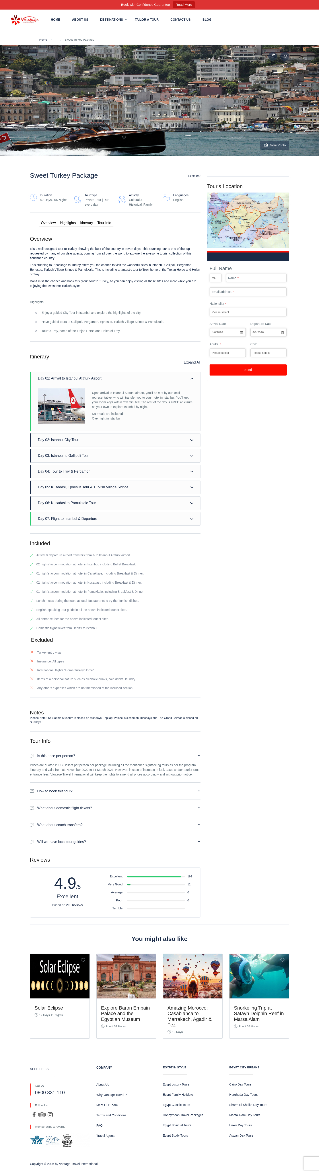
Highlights (68, 223)
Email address (223, 292)
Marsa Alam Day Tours (245, 1115)
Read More (184, 4)
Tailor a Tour (147, 19)
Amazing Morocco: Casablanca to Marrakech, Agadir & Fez (189, 1016)
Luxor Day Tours (240, 1125)
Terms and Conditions (111, 1115)
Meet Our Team (107, 1105)
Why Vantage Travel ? (111, 1095)
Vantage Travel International (78, 1164)
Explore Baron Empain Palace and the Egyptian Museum (125, 1013)
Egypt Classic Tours (176, 1105)
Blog (206, 19)
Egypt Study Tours (175, 1135)
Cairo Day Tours (240, 1084)
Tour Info (104, 223)
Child (253, 344)
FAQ (99, 1125)
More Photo (275, 145)
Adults (215, 344)
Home (55, 19)
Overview (48, 223)
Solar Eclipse (49, 1008)
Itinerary (86, 223)
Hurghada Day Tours (243, 1094)
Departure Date (261, 324)
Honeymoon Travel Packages (183, 1115)
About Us (80, 19)
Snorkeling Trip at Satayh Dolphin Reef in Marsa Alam (259, 1013)
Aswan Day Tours (241, 1135)
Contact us (181, 19)
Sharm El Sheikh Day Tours (248, 1105)
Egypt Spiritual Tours (177, 1125)
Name (233, 278)
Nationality (218, 303)
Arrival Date (218, 324)
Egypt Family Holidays (178, 1094)
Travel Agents (105, 1135)
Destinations (111, 19)
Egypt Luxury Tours (176, 1084)
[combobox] (228, 332)
